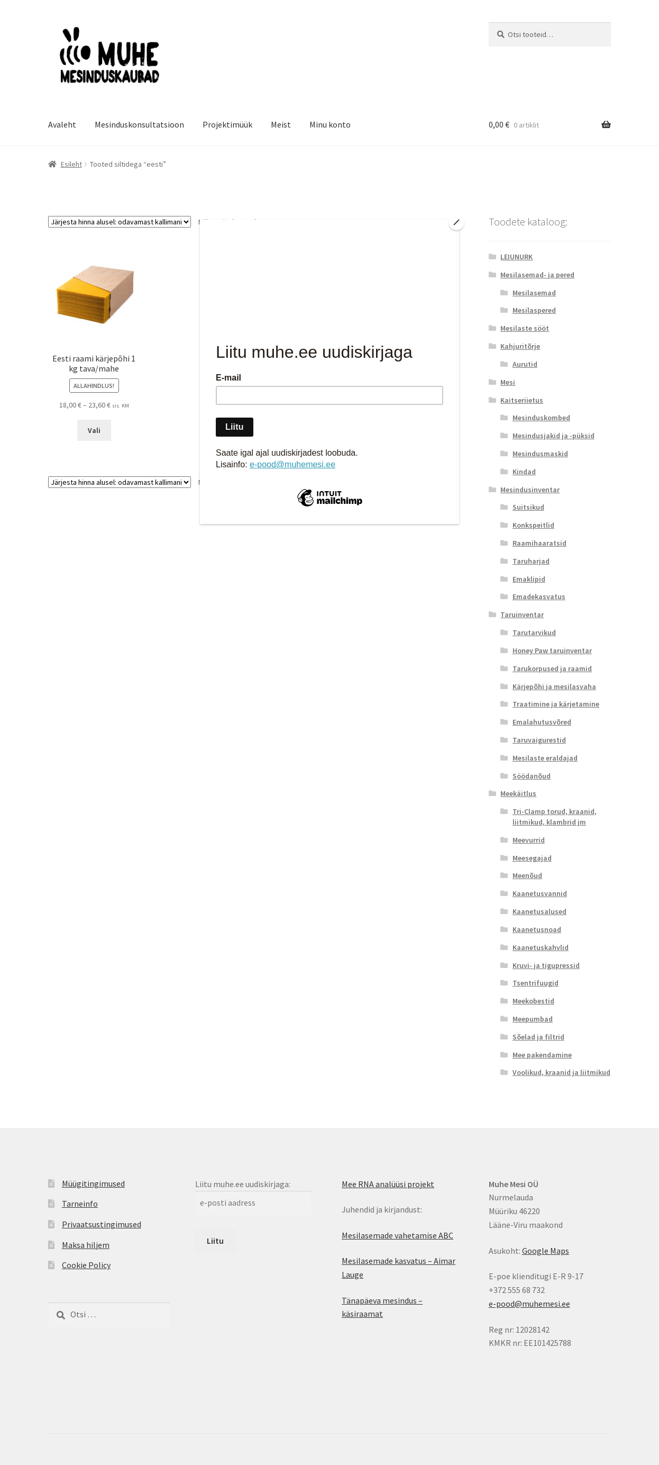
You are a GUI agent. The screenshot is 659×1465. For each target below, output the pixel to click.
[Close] (456, 222)
